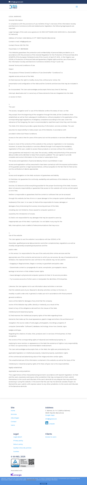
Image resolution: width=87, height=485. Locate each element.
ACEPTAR (43, 483)
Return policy (18, 444)
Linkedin (52, 424)
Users (13, 425)
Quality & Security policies (22, 448)
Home (13, 410)
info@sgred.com (51, 419)
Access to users (50, 437)
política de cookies (31, 480)
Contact (13, 421)
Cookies (16, 451)
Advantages (15, 418)
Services (14, 414)
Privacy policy (18, 440)
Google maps (49, 415)
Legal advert (17, 437)
